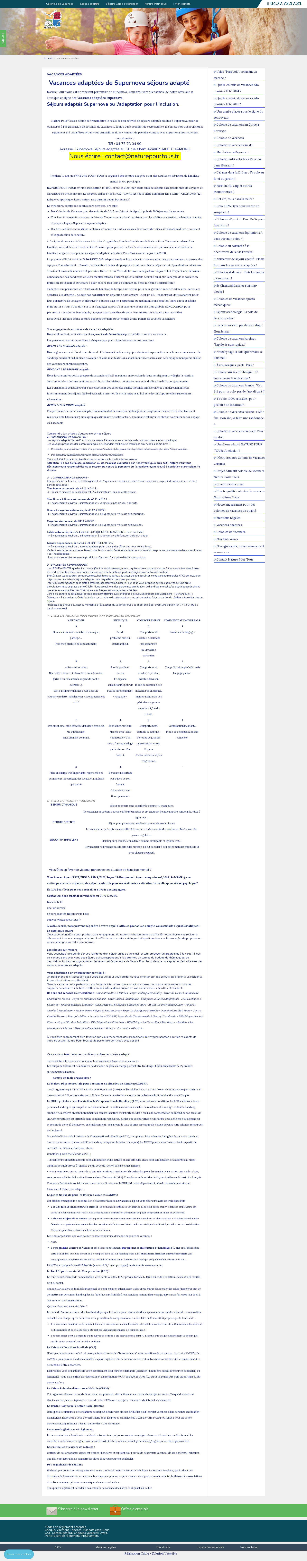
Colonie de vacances (230, 138)
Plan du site (163, 1547)
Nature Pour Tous (156, 4)
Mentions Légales (228, 518)
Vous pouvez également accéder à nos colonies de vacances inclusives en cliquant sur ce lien (99, 1488)
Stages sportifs (89, 4)
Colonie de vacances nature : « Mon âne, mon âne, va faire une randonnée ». (239, 418)
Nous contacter (249, 1547)
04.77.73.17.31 (286, 3)
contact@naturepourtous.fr (143, 156)
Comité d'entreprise (230, 484)
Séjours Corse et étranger (122, 4)
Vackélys (170, 1553)
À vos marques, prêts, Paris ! (235, 365)
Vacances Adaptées (229, 525)
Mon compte (182, 4)
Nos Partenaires (227, 539)
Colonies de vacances (59, 4)
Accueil (48, 58)
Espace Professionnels (211, 1547)
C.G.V (58, 1547)
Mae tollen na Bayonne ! (232, 152)
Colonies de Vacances (231, 532)
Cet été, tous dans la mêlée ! (235, 199)
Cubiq (145, 1553)
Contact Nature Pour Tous (235, 559)
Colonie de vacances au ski (234, 145)
